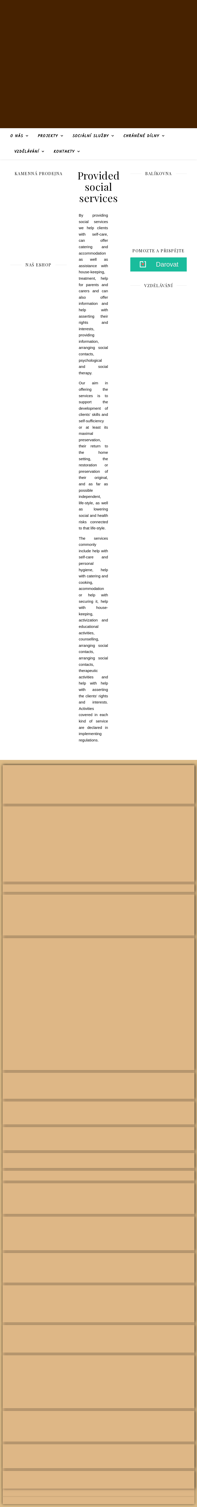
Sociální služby (90, 136)
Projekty (48, 136)
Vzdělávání (26, 152)
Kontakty (64, 152)
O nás (16, 136)
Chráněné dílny (141, 136)
